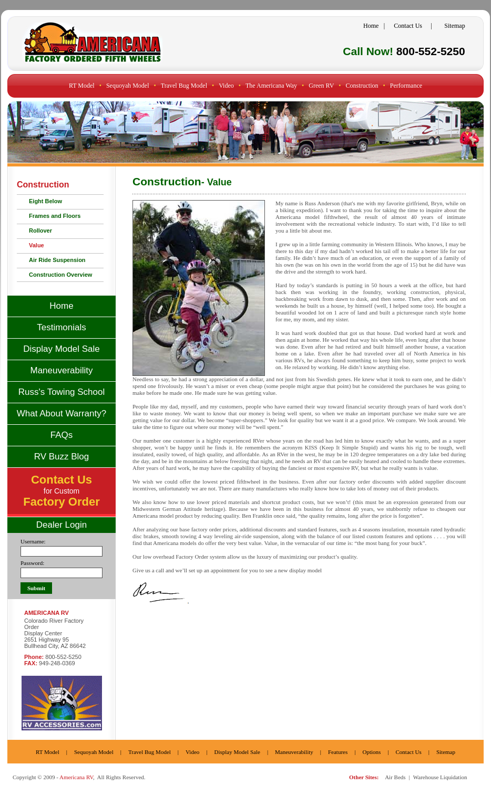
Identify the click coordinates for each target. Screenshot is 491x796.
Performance (406, 85)
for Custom (61, 492)
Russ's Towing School (61, 392)
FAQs (61, 435)
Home (371, 25)
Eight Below (45, 201)
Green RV (321, 85)
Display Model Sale (61, 349)
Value (36, 245)
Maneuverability (61, 370)
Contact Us (408, 25)
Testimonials (61, 327)
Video (226, 85)
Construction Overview (60, 274)
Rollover (40, 230)
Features (337, 752)
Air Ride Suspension (57, 260)
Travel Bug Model (184, 85)
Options (371, 752)
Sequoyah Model (127, 85)
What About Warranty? (61, 413)
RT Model (82, 85)
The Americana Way (271, 85)
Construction (362, 85)
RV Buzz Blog (61, 457)
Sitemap (454, 25)
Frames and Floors (54, 216)
